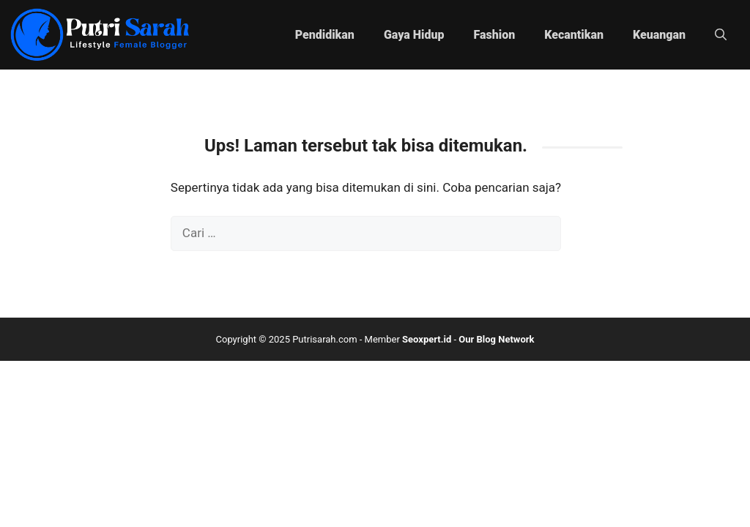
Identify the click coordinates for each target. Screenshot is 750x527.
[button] (720, 35)
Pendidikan (324, 35)
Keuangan (659, 35)
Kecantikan (574, 35)
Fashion (495, 35)
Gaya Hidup (414, 35)
